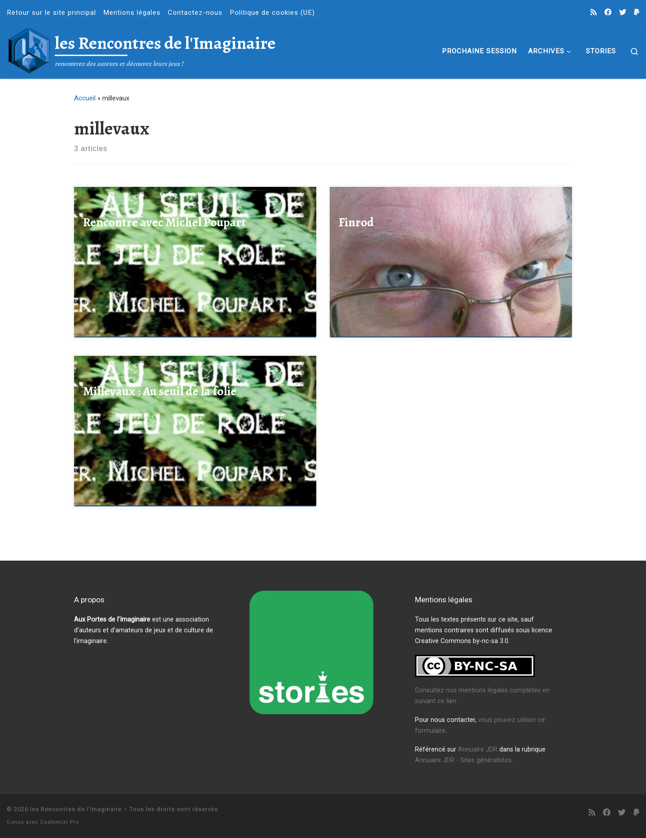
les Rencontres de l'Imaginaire (76, 809)
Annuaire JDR (478, 749)
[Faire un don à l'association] (636, 12)
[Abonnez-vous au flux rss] (593, 12)
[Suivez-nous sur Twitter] (622, 12)
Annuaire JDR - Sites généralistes (463, 760)
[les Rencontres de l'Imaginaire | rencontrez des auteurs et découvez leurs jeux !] (29, 49)
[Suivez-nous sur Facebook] (607, 12)
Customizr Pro (59, 822)
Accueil (85, 98)
